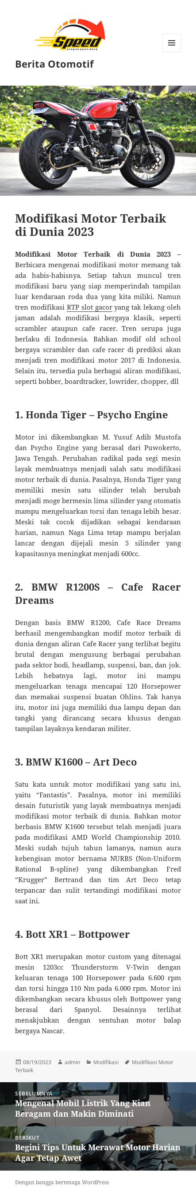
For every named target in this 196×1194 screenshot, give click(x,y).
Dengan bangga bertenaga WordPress (62, 1182)
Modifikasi (106, 1062)
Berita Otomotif (54, 63)
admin (72, 1062)
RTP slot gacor (89, 307)
